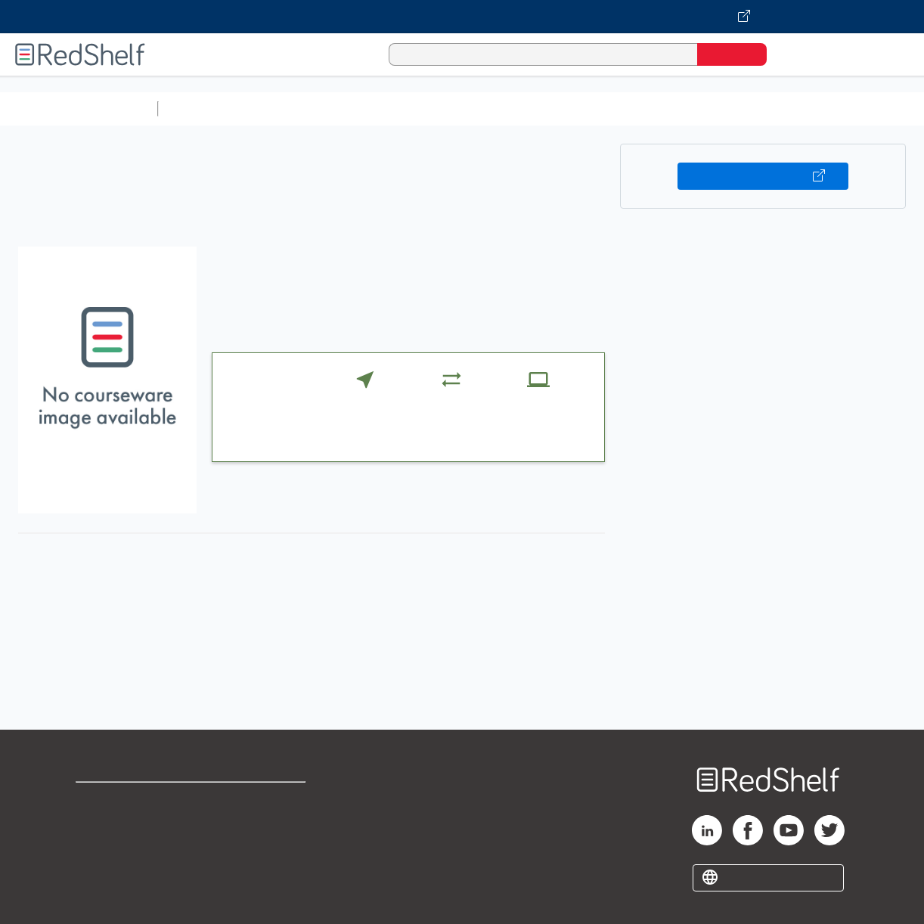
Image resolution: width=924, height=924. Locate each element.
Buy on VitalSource (762, 176)
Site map (101, 873)
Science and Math (296, 108)
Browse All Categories (79, 108)
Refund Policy (268, 824)
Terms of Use (269, 800)
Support (98, 824)
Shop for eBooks (124, 800)
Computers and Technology (432, 108)
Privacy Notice (118, 849)
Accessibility (265, 849)
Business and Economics (586, 108)
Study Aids (204, 108)
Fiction (855, 108)
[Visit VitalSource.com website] (462, 16)
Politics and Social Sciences (745, 108)
